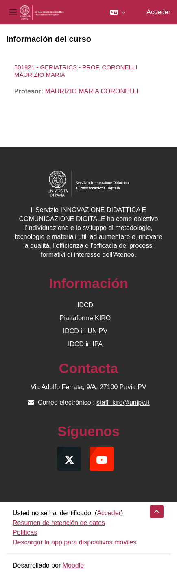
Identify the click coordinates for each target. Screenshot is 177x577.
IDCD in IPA (85, 344)
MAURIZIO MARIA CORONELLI (91, 91)
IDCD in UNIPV (85, 331)
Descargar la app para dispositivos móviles (74, 542)
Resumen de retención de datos (59, 522)
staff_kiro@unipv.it (122, 402)
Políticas (25, 532)
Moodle (73, 565)
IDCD (85, 305)
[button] (117, 12)
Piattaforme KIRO (85, 318)
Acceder (158, 12)
